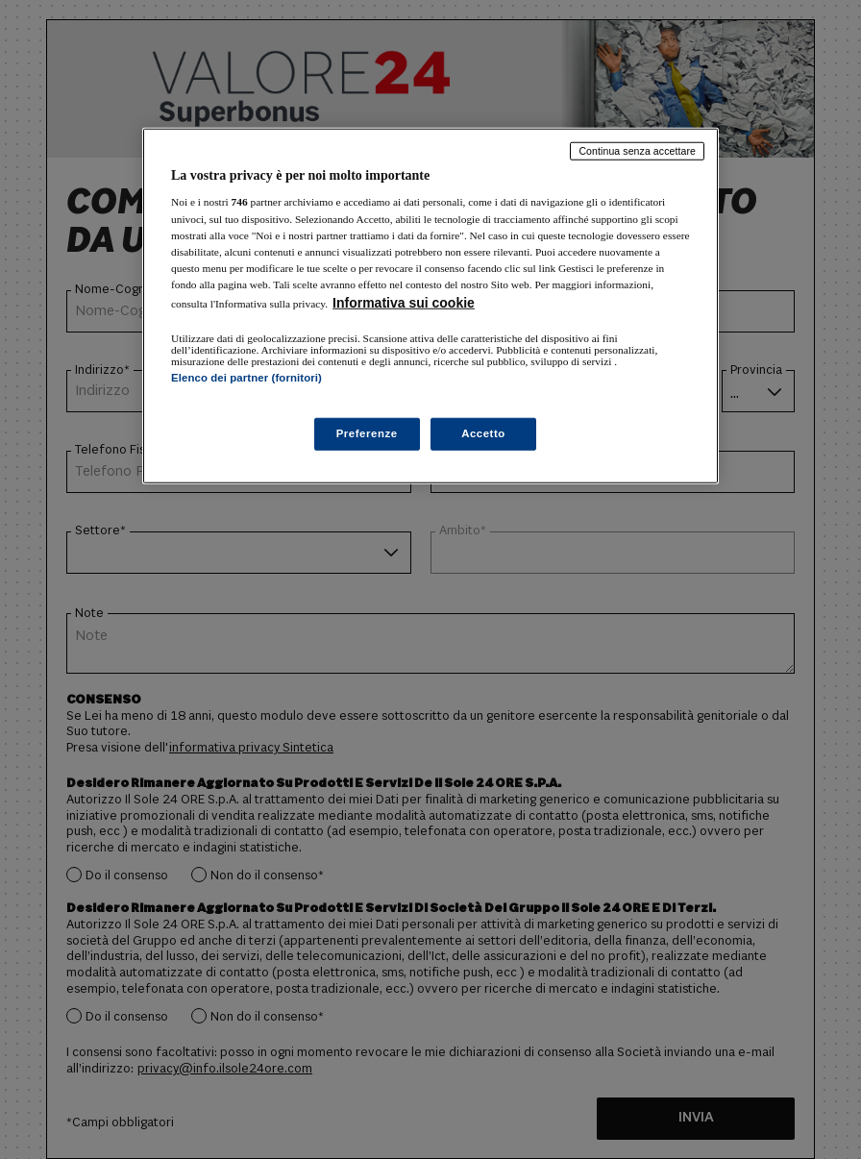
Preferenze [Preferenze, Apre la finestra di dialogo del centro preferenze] (367, 433)
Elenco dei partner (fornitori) (246, 377)
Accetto (483, 433)
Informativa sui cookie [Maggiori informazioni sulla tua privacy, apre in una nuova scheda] (403, 302)
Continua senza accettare (637, 151)
